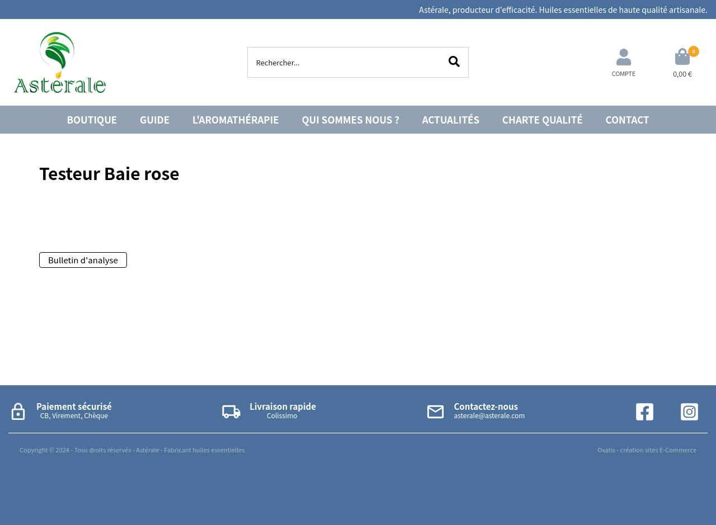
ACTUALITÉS (450, 119)
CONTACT (627, 119)
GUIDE (154, 119)
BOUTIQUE (92, 119)
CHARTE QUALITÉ (542, 119)
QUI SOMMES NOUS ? (350, 119)
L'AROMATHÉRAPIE (235, 119)
